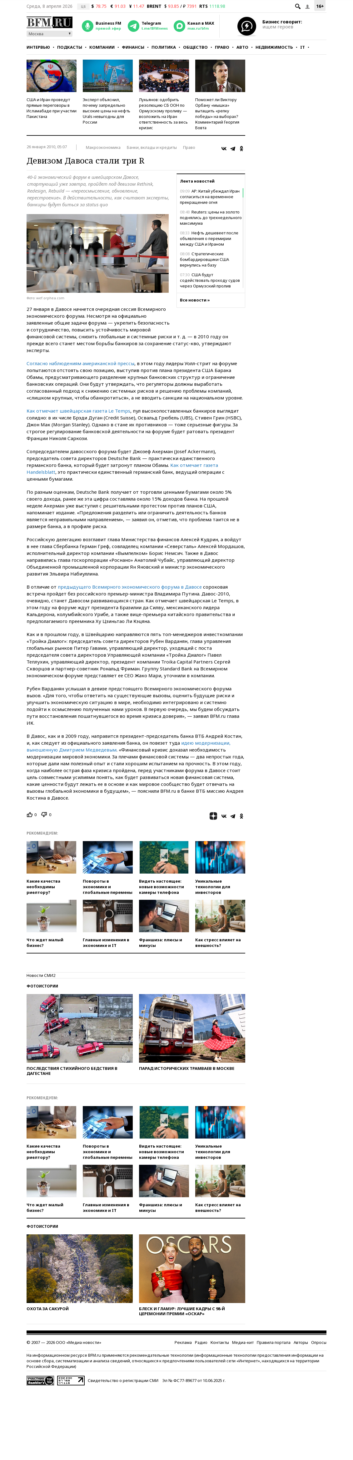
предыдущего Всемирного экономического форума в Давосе (130, 587)
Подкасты (69, 47)
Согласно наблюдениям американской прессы (80, 363)
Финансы (133, 47)
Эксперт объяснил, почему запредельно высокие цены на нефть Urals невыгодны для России (106, 111)
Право (222, 47)
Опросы (318, 1342)
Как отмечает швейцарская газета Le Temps (78, 411)
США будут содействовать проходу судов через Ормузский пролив (210, 280)
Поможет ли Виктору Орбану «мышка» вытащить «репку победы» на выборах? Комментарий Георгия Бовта (217, 113)
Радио (201, 1342)
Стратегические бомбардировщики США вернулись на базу (204, 259)
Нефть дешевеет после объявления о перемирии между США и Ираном (209, 238)
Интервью (38, 47)
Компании (102, 47)
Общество (195, 47)
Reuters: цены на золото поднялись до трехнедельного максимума (211, 217)
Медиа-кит (243, 1342)
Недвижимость (274, 47)
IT (302, 47)
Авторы (301, 1342)
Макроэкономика (103, 147)
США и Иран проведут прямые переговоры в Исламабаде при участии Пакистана (52, 108)
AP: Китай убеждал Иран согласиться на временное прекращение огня (210, 196)
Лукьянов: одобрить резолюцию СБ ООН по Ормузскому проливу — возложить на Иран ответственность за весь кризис (163, 113)
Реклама (183, 1342)
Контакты (220, 1342)
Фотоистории (42, 986)
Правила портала (274, 1342)
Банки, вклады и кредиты (152, 147)
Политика (164, 47)
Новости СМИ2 (41, 975)
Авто (242, 47)
